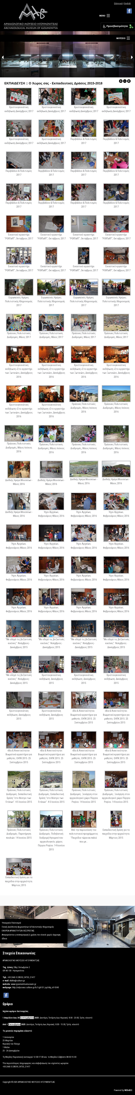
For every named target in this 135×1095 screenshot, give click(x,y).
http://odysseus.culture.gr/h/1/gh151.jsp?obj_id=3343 (35, 987)
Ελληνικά (118, 3)
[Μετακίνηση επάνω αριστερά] (130, 25)
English (127, 3)
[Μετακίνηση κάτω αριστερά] (130, 27)
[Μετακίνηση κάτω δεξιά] (132, 27)
